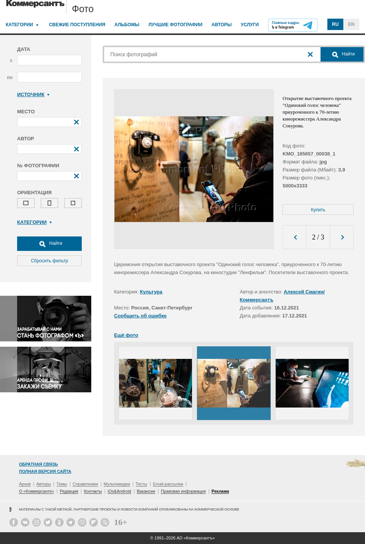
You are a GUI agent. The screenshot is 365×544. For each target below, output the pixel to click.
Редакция (69, 491)
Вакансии (146, 491)
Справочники (85, 484)
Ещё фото (126, 335)
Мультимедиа (117, 484)
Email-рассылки (168, 484)
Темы (62, 484)
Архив (25, 484)
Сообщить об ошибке (140, 316)
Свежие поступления (77, 24)
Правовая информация (183, 491)
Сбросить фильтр (49, 260)
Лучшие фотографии (175, 24)
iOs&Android (119, 491)
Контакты (93, 491)
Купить (318, 210)
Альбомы (127, 24)
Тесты (142, 484)
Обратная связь (38, 464)
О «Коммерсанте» (36, 491)
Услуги (250, 24)
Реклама (220, 491)
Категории (19, 24)
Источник (33, 94)
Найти (49, 243)
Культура (151, 292)
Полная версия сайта (45, 471)
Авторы (221, 24)
